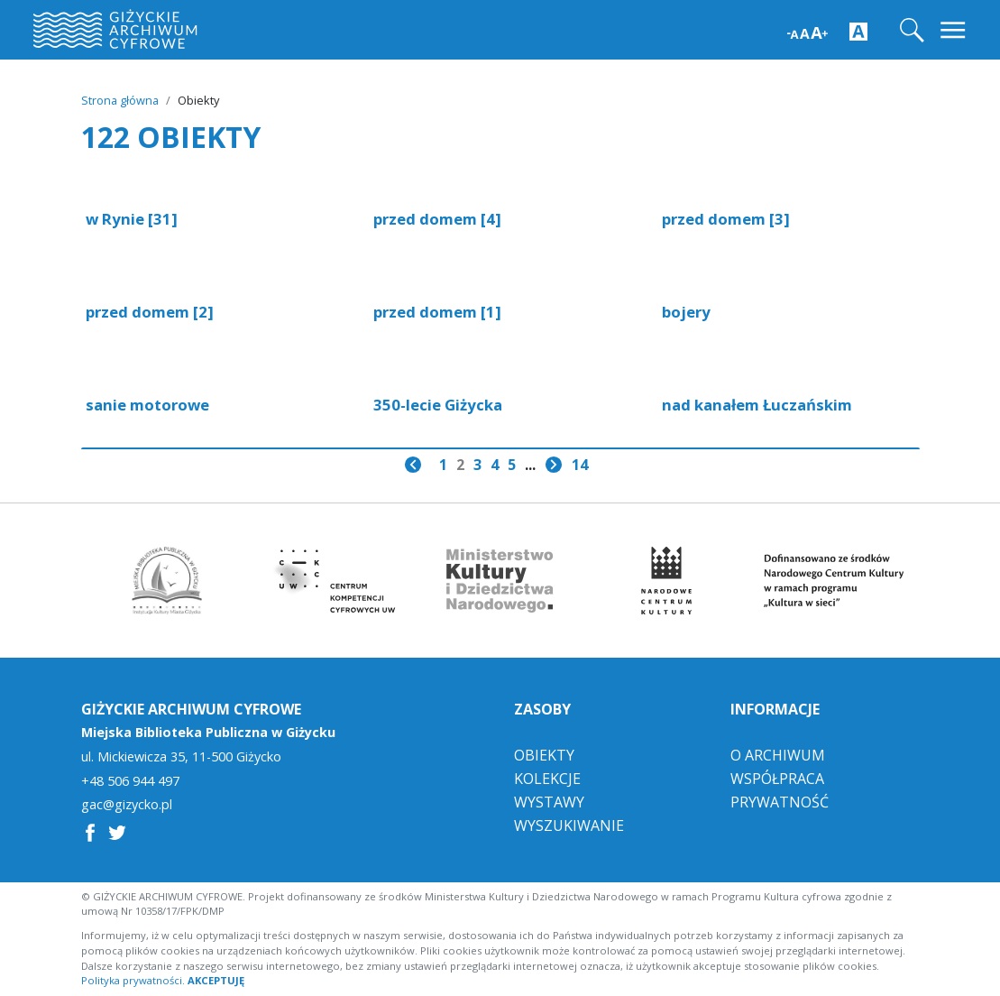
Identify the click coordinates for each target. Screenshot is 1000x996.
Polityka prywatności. (133, 980)
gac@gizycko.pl (126, 804)
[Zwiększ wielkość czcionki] (807, 31)
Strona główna (120, 100)
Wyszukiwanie (569, 825)
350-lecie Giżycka (437, 404)
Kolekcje (547, 778)
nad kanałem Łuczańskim (757, 404)
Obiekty (544, 755)
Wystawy (549, 802)
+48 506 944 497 (130, 781)
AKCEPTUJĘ (216, 980)
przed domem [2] (150, 311)
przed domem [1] (437, 311)
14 (580, 465)
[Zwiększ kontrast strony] (858, 31)
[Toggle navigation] (954, 30)
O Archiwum (777, 755)
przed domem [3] (726, 218)
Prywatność (779, 802)
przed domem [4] (437, 218)
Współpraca (777, 778)
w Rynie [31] (132, 218)
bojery (686, 311)
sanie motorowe (147, 404)
